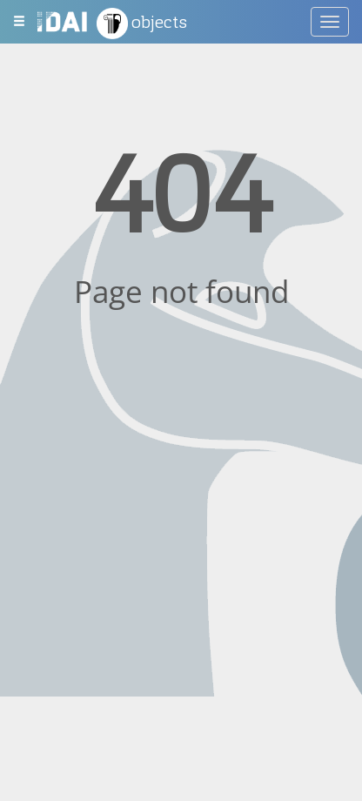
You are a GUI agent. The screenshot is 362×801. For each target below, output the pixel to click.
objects (142, 23)
